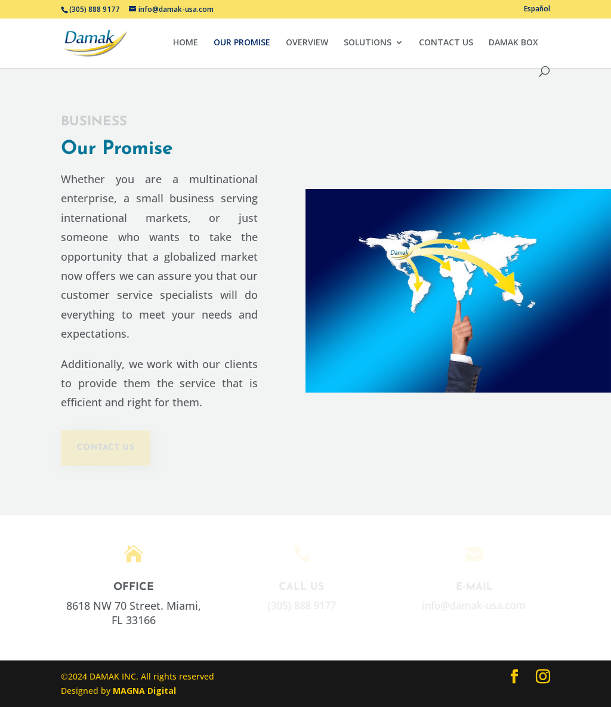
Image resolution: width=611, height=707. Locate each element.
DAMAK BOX (513, 43)
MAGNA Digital (144, 690)
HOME (185, 43)
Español (537, 9)
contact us (105, 447)
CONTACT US (446, 43)
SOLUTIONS (367, 43)
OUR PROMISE (242, 43)
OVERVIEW (307, 43)
